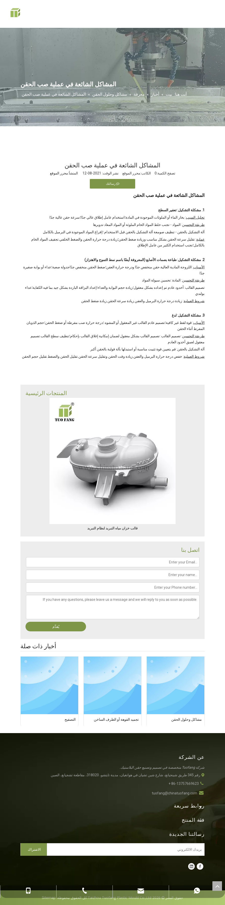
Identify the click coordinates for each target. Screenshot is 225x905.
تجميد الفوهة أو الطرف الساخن (116, 719)
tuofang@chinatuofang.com (174, 793)
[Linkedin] (191, 866)
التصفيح (70, 719)
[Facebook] (200, 866)
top (217, 886)
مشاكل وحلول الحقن (186, 719)
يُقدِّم (55, 627)
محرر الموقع (59, 173)
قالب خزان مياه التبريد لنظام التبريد (112, 528)
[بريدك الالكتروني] (126, 849)
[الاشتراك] (34, 849)
